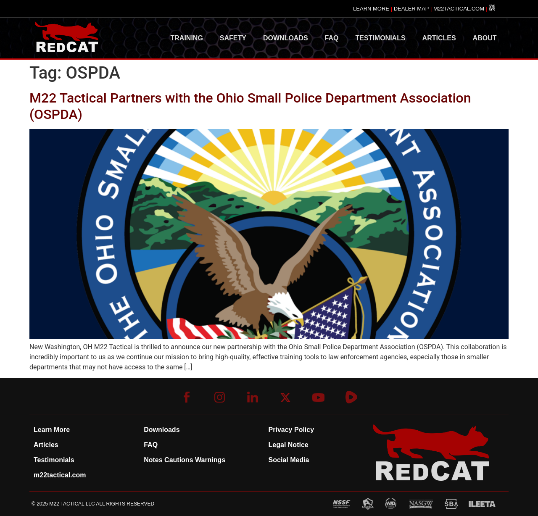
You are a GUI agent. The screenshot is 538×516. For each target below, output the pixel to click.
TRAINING (187, 38)
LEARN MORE (371, 8)
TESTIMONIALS (381, 38)
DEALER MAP (411, 8)
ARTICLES (439, 38)
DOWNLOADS (285, 38)
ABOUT (485, 38)
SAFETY (233, 38)
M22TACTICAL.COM (458, 8)
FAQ (332, 38)
